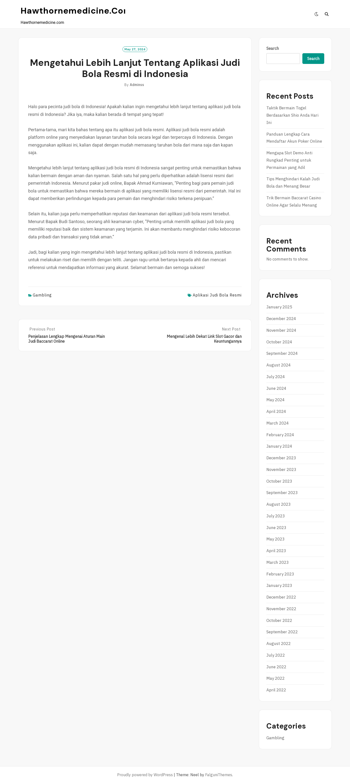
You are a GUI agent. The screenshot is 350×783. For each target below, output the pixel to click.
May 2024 (275, 399)
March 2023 (277, 562)
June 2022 (276, 667)
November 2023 (281, 469)
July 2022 (275, 655)
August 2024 (278, 365)
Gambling (42, 295)
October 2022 (279, 620)
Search (272, 48)
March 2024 (277, 423)
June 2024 (276, 388)
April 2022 (276, 690)
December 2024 (281, 318)
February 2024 (280, 434)
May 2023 (275, 539)
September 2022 (282, 632)
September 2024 (282, 353)
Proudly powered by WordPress (145, 774)
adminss (137, 85)
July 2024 (275, 376)
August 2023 (278, 504)
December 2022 (281, 597)
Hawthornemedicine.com (76, 10)
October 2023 (279, 481)
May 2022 (275, 678)
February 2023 (280, 574)
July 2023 (275, 516)
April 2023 (276, 550)
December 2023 (281, 458)
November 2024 (281, 330)
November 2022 (281, 608)
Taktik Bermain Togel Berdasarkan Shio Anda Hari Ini (292, 115)
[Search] (327, 14)
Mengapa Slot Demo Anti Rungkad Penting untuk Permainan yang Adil (289, 160)
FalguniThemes (218, 774)
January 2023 (279, 585)
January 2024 (279, 446)
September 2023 (282, 492)
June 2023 (276, 527)
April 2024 (276, 411)
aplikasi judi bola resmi (217, 295)
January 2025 (279, 307)
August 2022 (278, 643)
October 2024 (279, 342)
